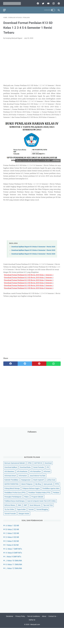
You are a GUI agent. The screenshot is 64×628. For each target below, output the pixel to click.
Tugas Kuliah (21, 509)
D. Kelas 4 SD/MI (12, 537)
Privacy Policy (20, 616)
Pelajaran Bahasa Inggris (31, 488)
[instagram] (53, 3)
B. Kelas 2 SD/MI (12, 529)
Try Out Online (9, 509)
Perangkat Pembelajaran (13, 497)
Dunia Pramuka (38, 467)
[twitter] (42, 3)
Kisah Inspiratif (38, 480)
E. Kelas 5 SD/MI (12, 541)
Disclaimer (9, 616)
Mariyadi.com (35, 624)
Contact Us (52, 616)
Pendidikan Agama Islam (50, 488)
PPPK (57, 484)
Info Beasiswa (9, 471)
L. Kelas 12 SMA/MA (14, 568)
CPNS (30, 463)
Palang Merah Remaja (12, 488)
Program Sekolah (37, 497)
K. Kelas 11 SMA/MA (14, 564)
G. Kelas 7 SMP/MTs (14, 549)
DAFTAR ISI (38, 463)
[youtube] (47, 3)
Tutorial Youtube (10, 513)
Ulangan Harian (23, 513)
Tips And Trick (48, 505)
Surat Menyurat (35, 505)
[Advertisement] (32, 62)
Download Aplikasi (10, 467)
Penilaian (56, 492)
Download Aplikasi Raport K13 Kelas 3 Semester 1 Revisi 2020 (33, 253)
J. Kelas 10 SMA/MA (14, 560)
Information (23, 476)
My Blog (38, 484)
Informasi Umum (10, 476)
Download (48, 463)
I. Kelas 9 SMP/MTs (13, 556)
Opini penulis (48, 484)
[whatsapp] (53, 363)
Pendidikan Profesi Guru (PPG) (15, 492)
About (44, 616)
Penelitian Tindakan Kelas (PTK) (39, 492)
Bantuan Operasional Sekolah (14, 463)
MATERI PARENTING (11, 484)
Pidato (26, 497)
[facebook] (37, 3)
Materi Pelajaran (27, 484)
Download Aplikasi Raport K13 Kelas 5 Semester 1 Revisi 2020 (33, 246)
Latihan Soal (50, 480)
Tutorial (31, 509)
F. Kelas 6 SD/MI (12, 545)
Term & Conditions (33, 616)
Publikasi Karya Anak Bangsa (14, 501)
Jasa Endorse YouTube (37, 476)
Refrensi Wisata (9, 505)
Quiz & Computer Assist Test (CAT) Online (41, 501)
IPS (48, 467)
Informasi (47, 471)
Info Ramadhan (35, 471)
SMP (25, 505)
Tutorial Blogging (42, 509)
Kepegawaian (26, 480)
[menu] (4, 9)
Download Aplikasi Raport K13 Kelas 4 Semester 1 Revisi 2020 (33, 250)
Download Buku (25, 467)
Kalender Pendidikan (11, 480)
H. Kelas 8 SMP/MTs (14, 553)
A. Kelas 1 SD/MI (12, 525)
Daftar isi (32, 620)
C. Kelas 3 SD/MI (12, 533)
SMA (19, 505)
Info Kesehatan (22, 471)
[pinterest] (58, 3)
